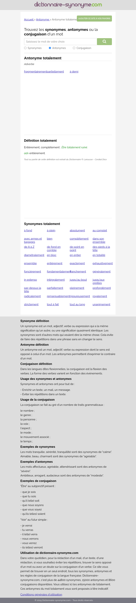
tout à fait (53, 304)
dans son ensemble (99, 240)
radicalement (32, 296)
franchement (78, 271)
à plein (51, 230)
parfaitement (55, 288)
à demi (74, 71)
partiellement (55, 71)
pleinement (77, 288)
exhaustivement (103, 263)
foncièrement (32, 271)
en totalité (99, 255)
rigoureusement (80, 296)
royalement (100, 296)
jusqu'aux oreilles (98, 281)
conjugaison (35, 34)
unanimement (101, 304)
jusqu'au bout (78, 279)
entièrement (54, 263)
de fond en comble (54, 248)
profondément (102, 288)
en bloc (51, 255)
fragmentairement (35, 71)
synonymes (55, 29)
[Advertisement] (68, 106)
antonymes (78, 29)
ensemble (30, 263)
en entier (75, 255)
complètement (79, 238)
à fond (28, 230)
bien (49, 238)
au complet (100, 230)
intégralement (56, 279)
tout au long (77, 304)
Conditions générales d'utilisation (41, 594)
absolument (77, 230)
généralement (101, 271)
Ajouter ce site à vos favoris (94, 18)
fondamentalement (59, 271)
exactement (77, 263)
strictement (31, 304)
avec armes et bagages (33, 240)
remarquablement (58, 296)
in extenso (30, 279)
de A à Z (29, 247)
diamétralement (34, 255)
